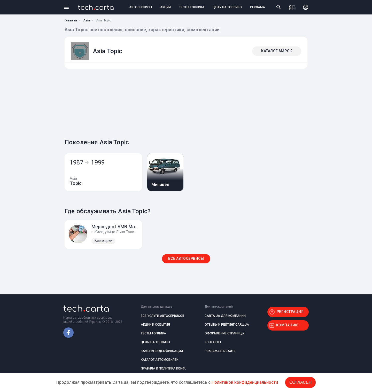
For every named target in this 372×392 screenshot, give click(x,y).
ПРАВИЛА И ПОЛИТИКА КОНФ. (163, 368)
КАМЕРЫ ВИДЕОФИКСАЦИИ (162, 351)
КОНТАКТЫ (213, 342)
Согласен (300, 382)
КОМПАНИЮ (287, 325)
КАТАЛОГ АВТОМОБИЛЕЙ (160, 360)
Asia (86, 20)
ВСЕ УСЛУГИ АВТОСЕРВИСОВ (162, 316)
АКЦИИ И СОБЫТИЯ (155, 324)
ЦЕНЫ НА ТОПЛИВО (227, 7)
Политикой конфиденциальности (245, 382)
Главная (71, 20)
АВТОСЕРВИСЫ (140, 7)
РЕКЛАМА (257, 7)
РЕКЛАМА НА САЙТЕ (220, 351)
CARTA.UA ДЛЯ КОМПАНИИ (225, 316)
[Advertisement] (185, 102)
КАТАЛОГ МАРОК (276, 51)
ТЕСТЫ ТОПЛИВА (191, 7)
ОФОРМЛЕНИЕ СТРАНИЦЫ (224, 333)
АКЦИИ (165, 7)
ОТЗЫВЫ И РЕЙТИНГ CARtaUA (227, 324)
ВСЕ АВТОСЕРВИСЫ (186, 258)
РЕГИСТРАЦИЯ (290, 312)
